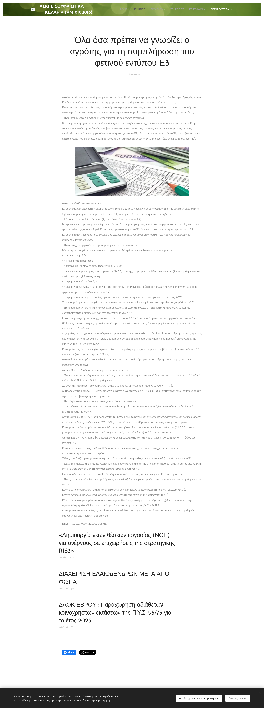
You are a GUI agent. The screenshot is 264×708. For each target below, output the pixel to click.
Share (69, 652)
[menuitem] (118, 9)
